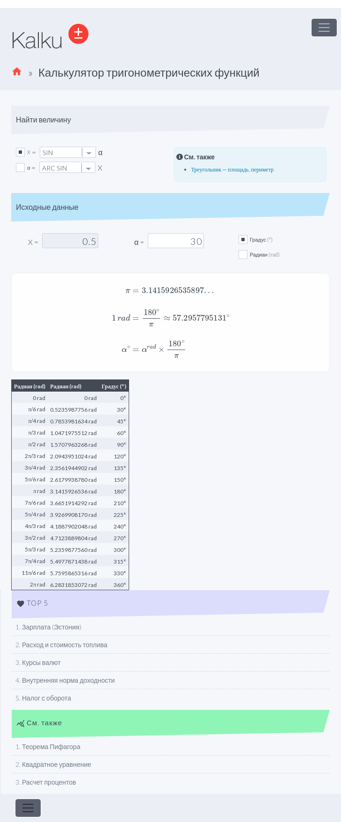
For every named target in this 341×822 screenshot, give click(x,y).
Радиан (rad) (265, 254)
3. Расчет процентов (45, 782)
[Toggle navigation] (324, 27)
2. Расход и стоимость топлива (61, 645)
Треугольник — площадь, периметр (232, 169)
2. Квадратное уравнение (53, 764)
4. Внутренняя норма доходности (65, 680)
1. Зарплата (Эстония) (48, 627)
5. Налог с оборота (43, 698)
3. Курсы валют (38, 662)
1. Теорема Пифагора (47, 747)
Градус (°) (261, 239)
